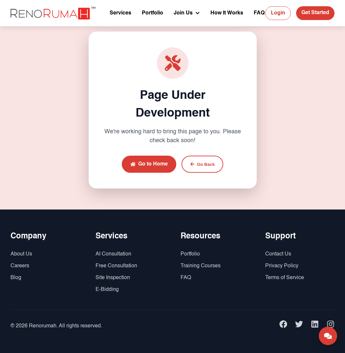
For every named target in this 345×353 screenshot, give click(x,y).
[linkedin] (315, 326)
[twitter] (299, 326)
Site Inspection (113, 277)
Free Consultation (116, 266)
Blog (16, 277)
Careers (20, 266)
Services (120, 13)
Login (278, 13)
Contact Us (278, 254)
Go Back (202, 164)
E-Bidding (107, 289)
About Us (21, 254)
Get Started (315, 12)
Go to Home (149, 164)
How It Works (226, 13)
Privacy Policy (281, 266)
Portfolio (152, 13)
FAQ (259, 13)
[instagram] (330, 326)
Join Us (187, 13)
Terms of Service (284, 277)
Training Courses (201, 266)
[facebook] (283, 326)
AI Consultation (113, 254)
